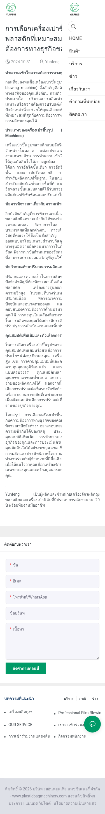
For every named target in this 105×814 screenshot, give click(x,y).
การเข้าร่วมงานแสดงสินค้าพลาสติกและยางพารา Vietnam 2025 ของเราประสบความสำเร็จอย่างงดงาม (29, 736)
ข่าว (95, 698)
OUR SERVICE (20, 724)
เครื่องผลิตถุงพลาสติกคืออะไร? (20, 711)
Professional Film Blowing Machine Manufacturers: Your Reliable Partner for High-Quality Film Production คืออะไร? (79, 713)
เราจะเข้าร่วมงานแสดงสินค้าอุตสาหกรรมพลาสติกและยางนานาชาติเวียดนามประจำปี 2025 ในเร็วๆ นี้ (79, 724)
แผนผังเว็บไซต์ (38, 803)
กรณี (82, 698)
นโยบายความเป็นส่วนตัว (74, 803)
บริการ (68, 698)
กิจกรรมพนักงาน (72, 736)
